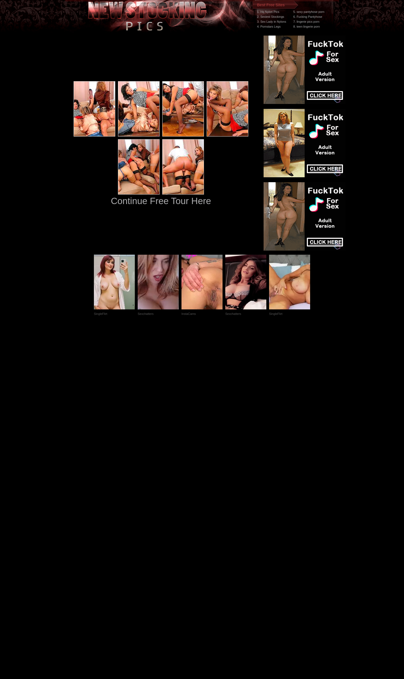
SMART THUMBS (212, 575)
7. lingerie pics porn (306, 21)
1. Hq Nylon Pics (268, 11)
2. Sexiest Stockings (270, 16)
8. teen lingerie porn (306, 26)
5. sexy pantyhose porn (308, 11)
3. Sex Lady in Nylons (271, 21)
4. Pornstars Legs (269, 26)
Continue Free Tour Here (161, 201)
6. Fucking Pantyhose (307, 16)
